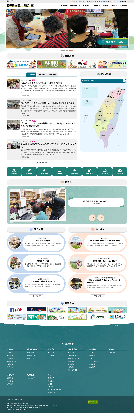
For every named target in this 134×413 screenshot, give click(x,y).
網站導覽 (91, 1)
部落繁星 (92, 364)
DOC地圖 (30, 352)
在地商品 (92, 352)
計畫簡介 (64, 5)
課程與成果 (96, 5)
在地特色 (105, 5)
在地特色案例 (93, 361)
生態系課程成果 (73, 358)
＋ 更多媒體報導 (42, 162)
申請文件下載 (11, 361)
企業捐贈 (10, 367)
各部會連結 (31, 378)
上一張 (92, 217)
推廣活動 (114, 5)
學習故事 (71, 361)
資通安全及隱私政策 (55, 389)
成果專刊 (10, 355)
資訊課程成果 (73, 355)
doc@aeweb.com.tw (21, 409)
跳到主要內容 (10, 1)
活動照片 (10, 378)
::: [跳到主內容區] (7, 52)
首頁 (75, 1)
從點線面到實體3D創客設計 (96, 202)
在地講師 (71, 364)
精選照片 (10, 381)
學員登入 (108, 1)
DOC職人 (92, 367)
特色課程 (71, 367)
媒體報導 (31, 74)
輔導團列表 (31, 355)
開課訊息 (71, 352)
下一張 (101, 217)
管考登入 (116, 1)
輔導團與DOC (75, 5)
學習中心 (83, 1)
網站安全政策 (52, 392)
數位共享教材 (73, 370)
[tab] (31, 75)
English (124, 1)
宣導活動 (10, 384)
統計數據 (10, 364)
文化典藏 (92, 355)
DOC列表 (30, 358)
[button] (62, 50)
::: (16, 1)
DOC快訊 (52, 74)
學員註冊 (99, 1)
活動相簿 (123, 5)
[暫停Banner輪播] (8, 10)
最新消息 (86, 5)
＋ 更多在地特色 (97, 296)
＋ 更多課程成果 (36, 296)
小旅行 (91, 358)
